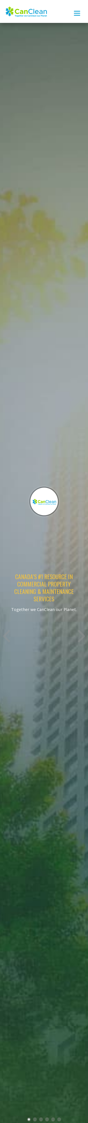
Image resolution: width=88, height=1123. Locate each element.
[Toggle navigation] (77, 11)
